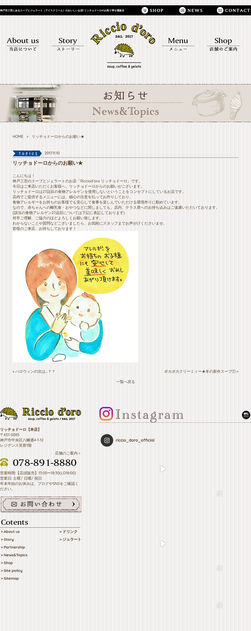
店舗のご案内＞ (68, 453)
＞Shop (6, 562)
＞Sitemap (9, 578)
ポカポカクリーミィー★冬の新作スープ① (200, 371)
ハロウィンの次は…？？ (35, 371)
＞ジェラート (70, 539)
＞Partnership (12, 547)
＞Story (7, 539)
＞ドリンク (68, 531)
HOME (18, 136)
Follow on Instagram (176, 532)
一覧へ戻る (125, 381)
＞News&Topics (13, 555)
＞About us (10, 531)
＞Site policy (11, 570)
